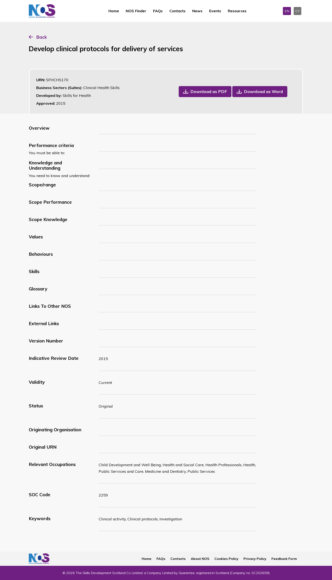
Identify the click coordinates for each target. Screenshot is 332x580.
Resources (237, 10)
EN (287, 11)
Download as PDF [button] (208, 91)
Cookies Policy (226, 559)
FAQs (158, 10)
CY (297, 11)
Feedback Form (284, 559)
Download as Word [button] (263, 91)
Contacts (177, 10)
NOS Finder (136, 10)
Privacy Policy (254, 559)
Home (113, 10)
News (197, 10)
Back (41, 37)
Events (215, 10)
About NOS (200, 559)
